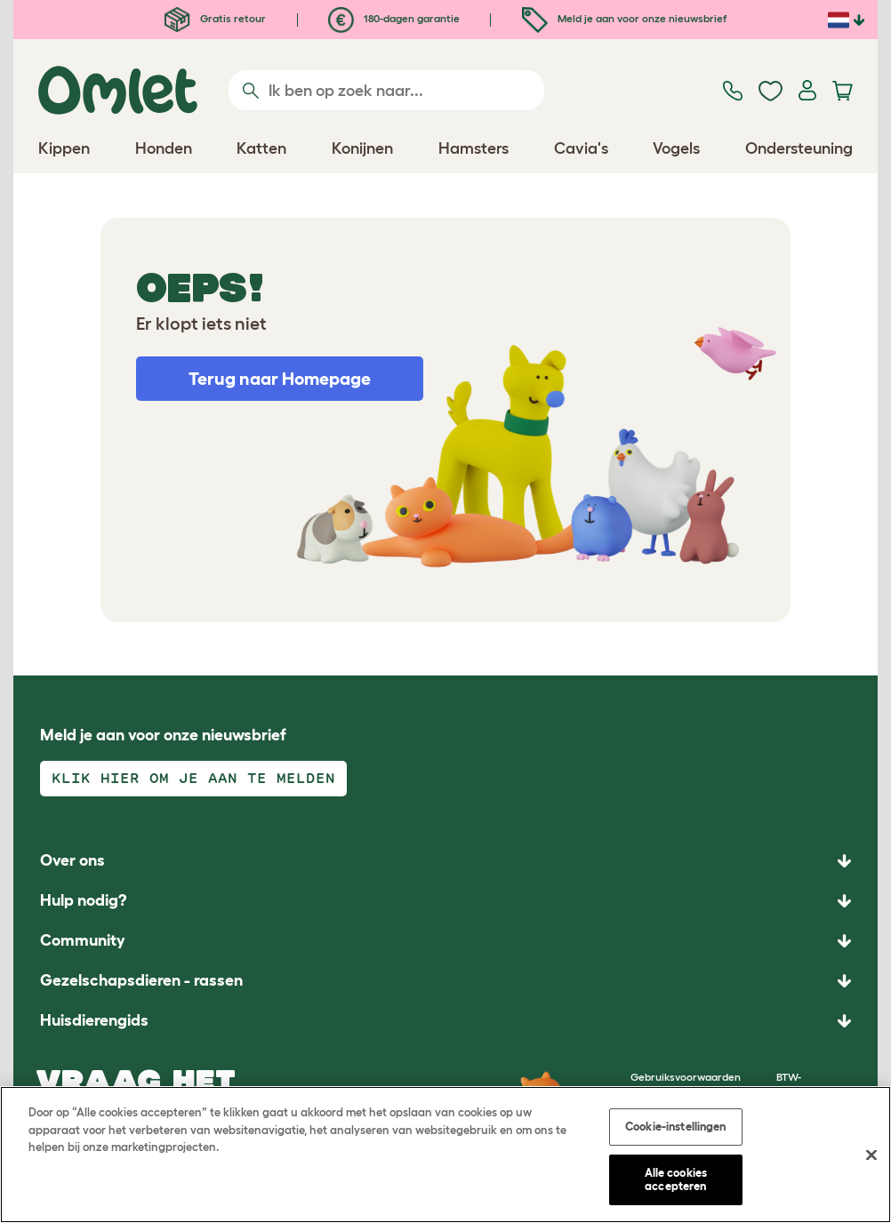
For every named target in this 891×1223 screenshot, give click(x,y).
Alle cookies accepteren (676, 1180)
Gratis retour (215, 18)
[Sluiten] (871, 1155)
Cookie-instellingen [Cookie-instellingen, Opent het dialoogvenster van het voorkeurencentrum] (675, 1126)
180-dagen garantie (394, 18)
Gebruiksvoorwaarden (685, 1077)
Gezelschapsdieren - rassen (141, 980)
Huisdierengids (94, 1020)
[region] (445, 1154)
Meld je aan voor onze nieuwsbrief (624, 18)
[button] (445, 1021)
